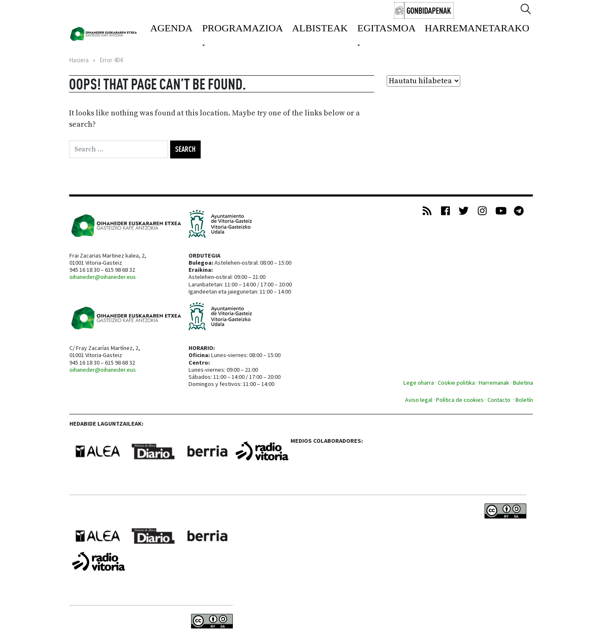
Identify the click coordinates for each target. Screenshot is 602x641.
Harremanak (494, 382)
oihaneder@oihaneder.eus (102, 277)
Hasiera (79, 60)
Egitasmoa (386, 28)
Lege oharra (418, 382)
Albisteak (320, 28)
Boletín (524, 399)
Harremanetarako (477, 28)
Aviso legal (418, 399)
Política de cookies (460, 399)
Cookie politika (456, 382)
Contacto (499, 399)
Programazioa (242, 28)
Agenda (171, 28)
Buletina (523, 382)
